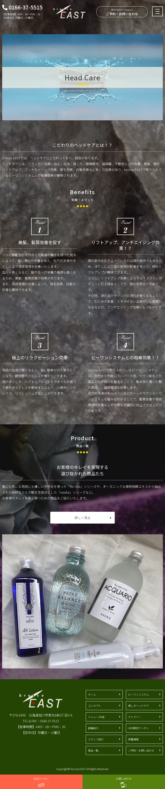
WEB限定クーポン (138, 728)
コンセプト (94, 705)
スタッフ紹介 (96, 739)
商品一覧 (93, 750)
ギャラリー (134, 717)
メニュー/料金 (96, 717)
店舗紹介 (93, 728)
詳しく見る (83, 517)
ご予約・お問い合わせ (122, 12)
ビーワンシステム (138, 694)
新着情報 (133, 739)
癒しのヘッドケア (138, 705)
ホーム (92, 694)
